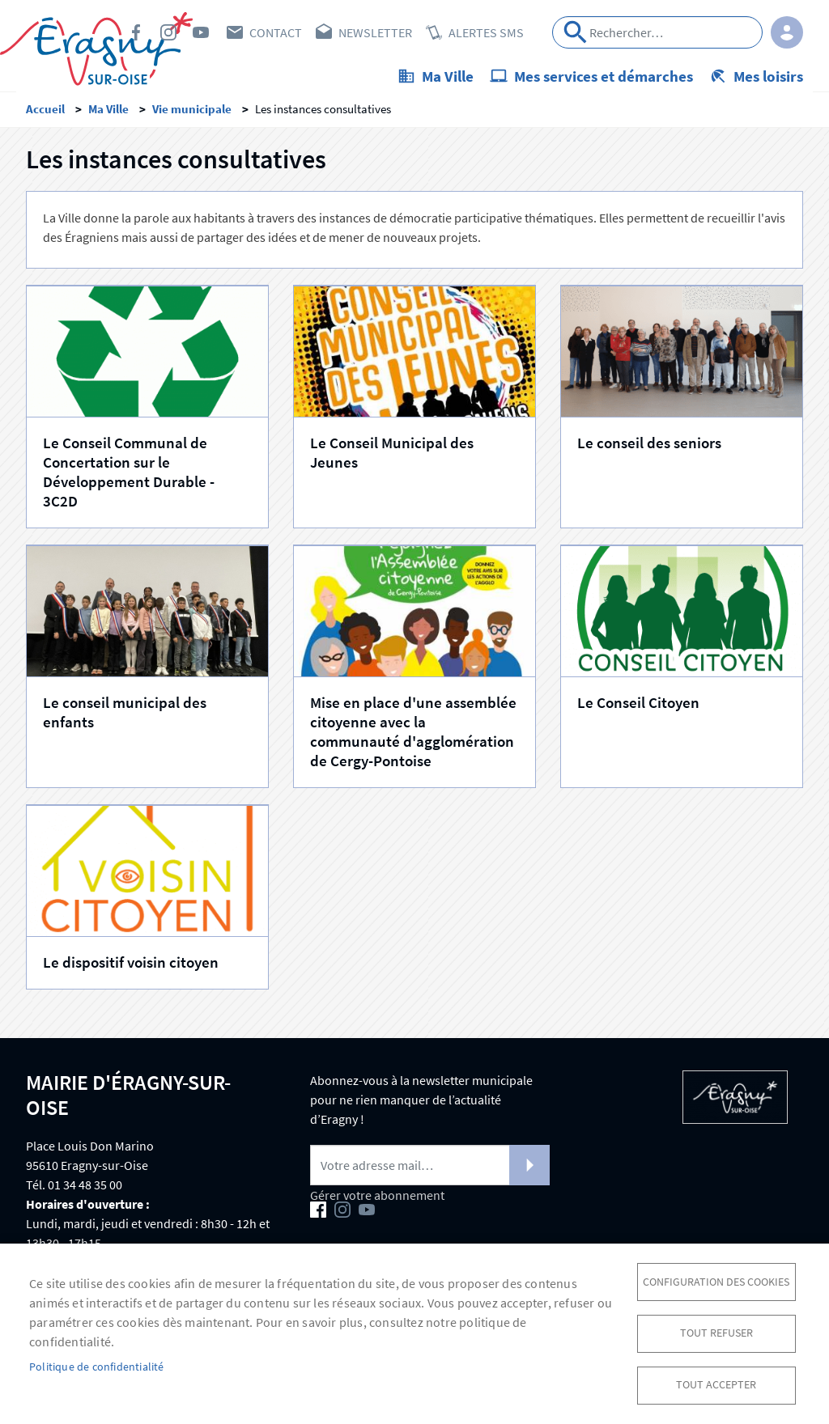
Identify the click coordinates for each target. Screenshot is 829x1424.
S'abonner (529, 1170)
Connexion (787, 32)
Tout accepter (716, 1384)
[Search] (657, 32)
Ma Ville (448, 76)
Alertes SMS (486, 32)
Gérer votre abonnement (377, 1200)
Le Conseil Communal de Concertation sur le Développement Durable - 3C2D (129, 476)
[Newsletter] (430, 1170)
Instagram (168, 32)
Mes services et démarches (603, 76)
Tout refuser (716, 1331)
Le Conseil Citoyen (638, 707)
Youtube (201, 32)
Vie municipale (192, 113)
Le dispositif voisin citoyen (131, 967)
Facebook (136, 32)
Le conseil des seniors (649, 447)
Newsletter (375, 32)
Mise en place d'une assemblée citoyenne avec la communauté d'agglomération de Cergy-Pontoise (413, 736)
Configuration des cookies (716, 1279)
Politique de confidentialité (96, 1365)
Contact (275, 32)
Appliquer (575, 32)
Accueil (45, 113)
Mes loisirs (768, 76)
